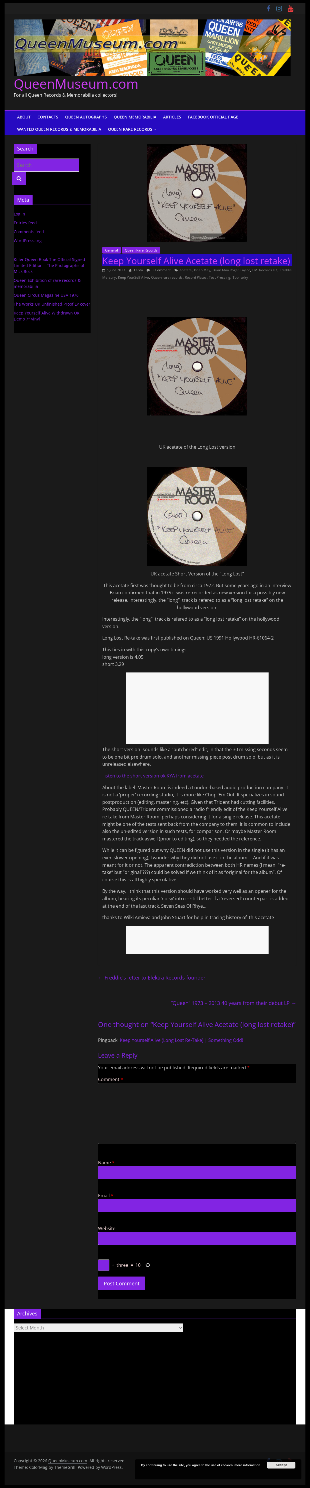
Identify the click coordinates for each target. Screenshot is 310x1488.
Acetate (185, 270)
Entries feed (25, 222)
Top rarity (240, 277)
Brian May (202, 270)
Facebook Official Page (213, 117)
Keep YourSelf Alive (133, 277)
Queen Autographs (86, 117)
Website (106, 1228)
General (111, 250)
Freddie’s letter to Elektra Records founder (151, 977)
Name (106, 1162)
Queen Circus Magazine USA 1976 (46, 295)
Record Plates (196, 277)
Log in (19, 214)
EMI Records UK (264, 270)
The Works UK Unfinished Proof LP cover (52, 304)
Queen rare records (167, 277)
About (24, 117)
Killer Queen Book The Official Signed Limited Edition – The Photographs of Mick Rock (49, 265)
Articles (172, 117)
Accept (281, 1465)
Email (105, 1195)
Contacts (47, 117)
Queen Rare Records (130, 129)
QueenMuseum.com (76, 83)
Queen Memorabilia (135, 117)
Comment (110, 1079)
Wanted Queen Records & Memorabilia (59, 129)
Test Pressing (219, 277)
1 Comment (159, 270)
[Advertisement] (197, 708)
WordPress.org (28, 240)
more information (247, 1465)
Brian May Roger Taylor (231, 270)
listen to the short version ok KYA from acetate (153, 776)
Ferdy (139, 270)
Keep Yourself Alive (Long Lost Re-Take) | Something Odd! (181, 1040)
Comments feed (29, 231)
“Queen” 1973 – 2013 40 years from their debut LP (233, 1003)
